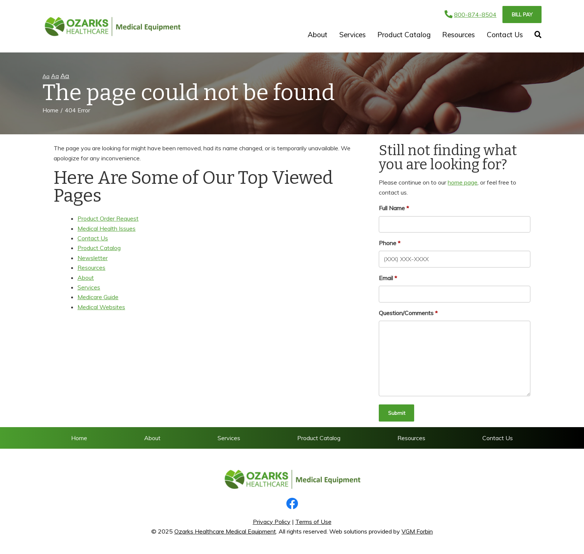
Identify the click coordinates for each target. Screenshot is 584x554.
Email (386, 278)
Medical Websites (101, 307)
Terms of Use (313, 521)
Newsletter (92, 258)
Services (352, 34)
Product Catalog (404, 34)
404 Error (77, 110)
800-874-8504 (470, 14)
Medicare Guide (97, 297)
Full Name (392, 208)
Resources (458, 34)
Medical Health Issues (106, 228)
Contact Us (505, 34)
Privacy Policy (272, 521)
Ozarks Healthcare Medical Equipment (225, 531)
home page (462, 182)
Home (50, 110)
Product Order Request (108, 218)
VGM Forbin (417, 531)
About (317, 34)
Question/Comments (406, 313)
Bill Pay (522, 14)
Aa (46, 76)
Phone (387, 243)
